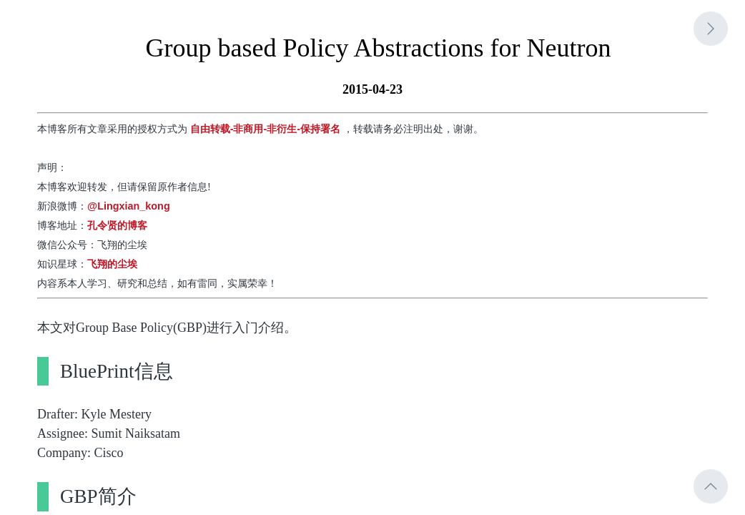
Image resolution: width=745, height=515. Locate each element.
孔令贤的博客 (117, 225)
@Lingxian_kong (128, 206)
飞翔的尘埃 (112, 264)
